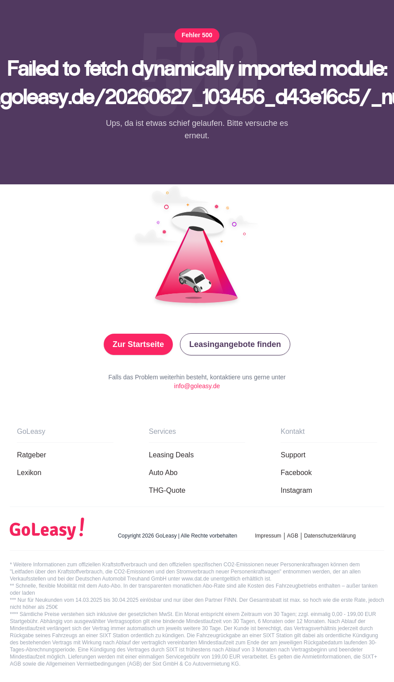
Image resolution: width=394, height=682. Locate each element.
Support (293, 455)
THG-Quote (167, 490)
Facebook (296, 472)
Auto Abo (163, 472)
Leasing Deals (171, 455)
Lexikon (29, 472)
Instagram (296, 490)
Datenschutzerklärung (330, 536)
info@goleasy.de (197, 386)
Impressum (268, 536)
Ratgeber (31, 455)
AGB (292, 536)
